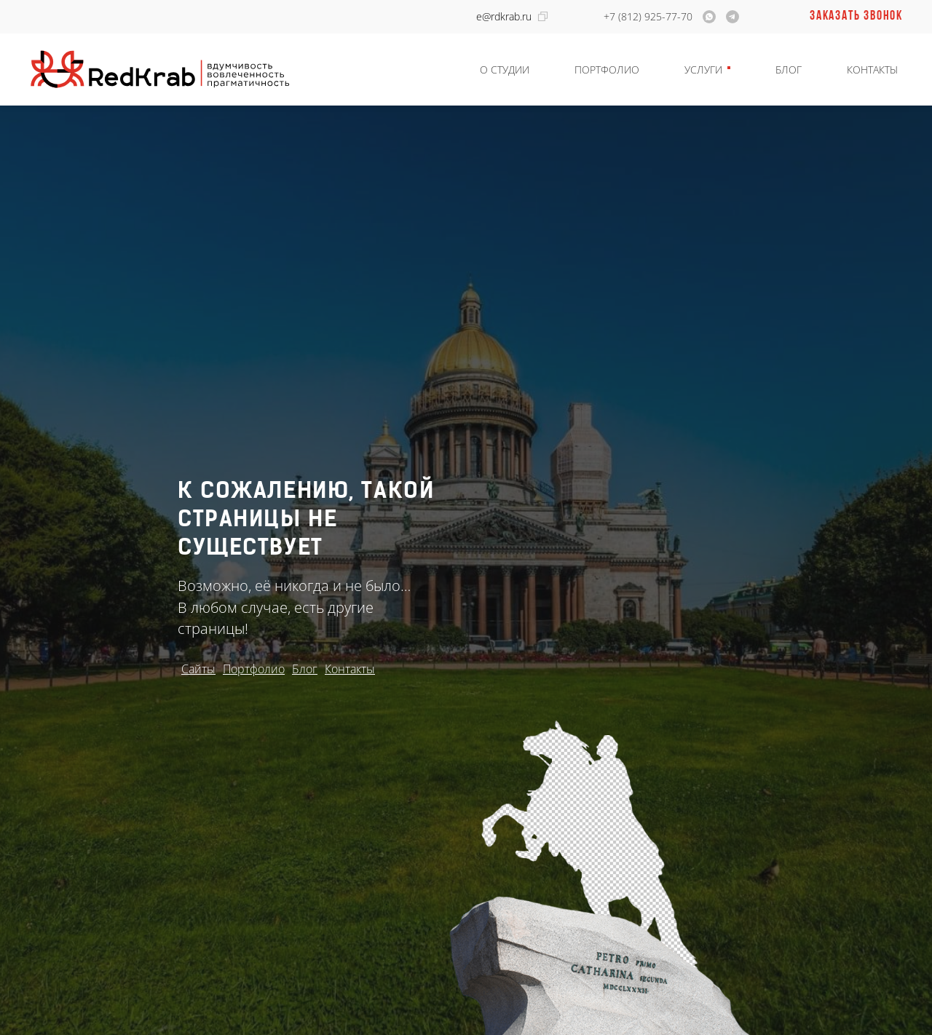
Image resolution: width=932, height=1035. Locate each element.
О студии (504, 69)
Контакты (872, 69)
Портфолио (606, 69)
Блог (788, 69)
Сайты (198, 669)
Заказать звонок (856, 16)
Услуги (703, 69)
